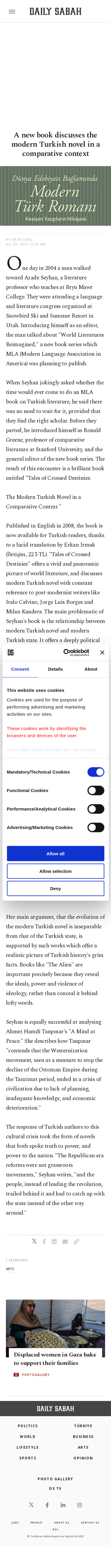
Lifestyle (28, 1447)
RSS (55, 1529)
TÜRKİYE (83, 1425)
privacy (36, 1522)
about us (61, 1522)
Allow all (55, 853)
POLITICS (28, 1425)
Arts (83, 1447)
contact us (90, 1522)
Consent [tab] (20, 669)
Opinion (83, 1458)
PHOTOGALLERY (35, 1375)
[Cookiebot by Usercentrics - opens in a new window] (66, 652)
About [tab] (90, 669)
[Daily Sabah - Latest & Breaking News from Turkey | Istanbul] (55, 11)
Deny (55, 888)
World (28, 1436)
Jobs (15, 1522)
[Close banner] (102, 652)
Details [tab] (55, 669)
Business (83, 1436)
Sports (27, 1458)
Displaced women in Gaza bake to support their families (55, 1359)
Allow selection (55, 870)
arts (10, 1268)
